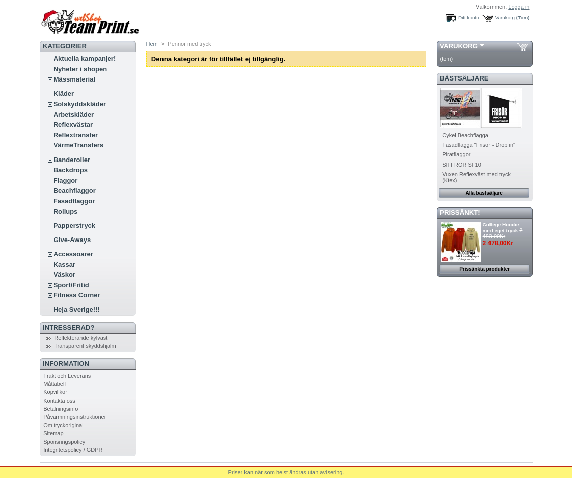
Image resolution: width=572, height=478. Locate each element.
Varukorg (505, 17)
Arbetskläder (74, 114)
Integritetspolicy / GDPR (72, 450)
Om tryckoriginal (63, 425)
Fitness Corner (77, 295)
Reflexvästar (73, 124)
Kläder (64, 93)
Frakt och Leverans (67, 376)
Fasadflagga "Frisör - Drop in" (478, 145)
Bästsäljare (464, 78)
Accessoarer (73, 254)
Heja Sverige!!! (77, 309)
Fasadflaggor (74, 201)
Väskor (64, 274)
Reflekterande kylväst (80, 338)
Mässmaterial (74, 79)
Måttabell (54, 384)
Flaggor (66, 180)
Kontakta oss (59, 400)
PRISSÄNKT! (460, 212)
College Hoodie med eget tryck (501, 227)
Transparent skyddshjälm (85, 346)
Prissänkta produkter (484, 269)
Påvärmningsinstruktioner (74, 417)
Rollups (66, 211)
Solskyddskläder (80, 104)
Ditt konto (468, 17)
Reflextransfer (76, 135)
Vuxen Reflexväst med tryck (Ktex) (476, 177)
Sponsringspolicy (64, 442)
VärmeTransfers (78, 145)
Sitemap (53, 433)
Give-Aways (72, 240)
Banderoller (72, 160)
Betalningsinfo (60, 409)
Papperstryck (74, 225)
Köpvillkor (55, 392)
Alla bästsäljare (484, 193)
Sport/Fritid (71, 285)
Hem (152, 44)
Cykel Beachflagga (465, 135)
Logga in (518, 7)
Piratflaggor (456, 154)
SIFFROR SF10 (461, 165)
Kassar (64, 264)
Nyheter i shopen (80, 69)
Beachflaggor (75, 190)
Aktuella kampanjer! (85, 58)
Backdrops (71, 170)
